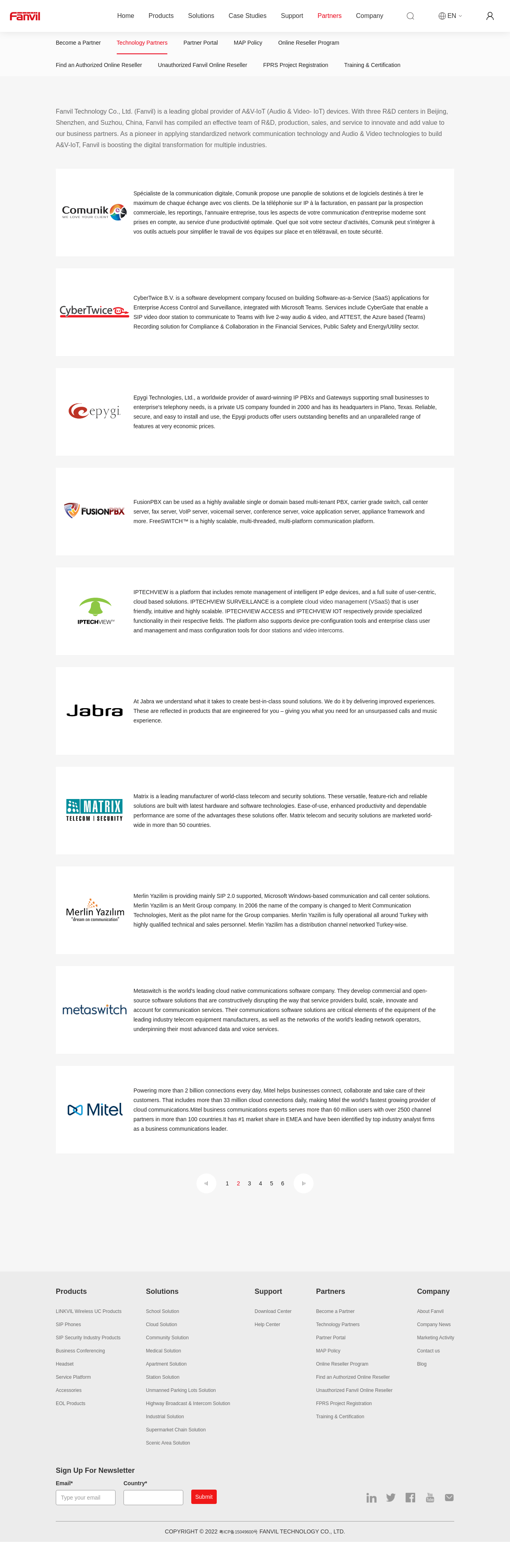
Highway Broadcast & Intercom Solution (188, 1415)
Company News (434, 1336)
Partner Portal (200, 46)
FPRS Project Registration (295, 74)
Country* (135, 1495)
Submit (204, 1508)
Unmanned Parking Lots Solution (181, 1402)
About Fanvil (430, 1323)
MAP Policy (248, 46)
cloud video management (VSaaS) (347, 613)
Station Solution (162, 1389)
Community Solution (167, 1349)
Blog (422, 1375)
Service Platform (73, 1389)
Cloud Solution (161, 1336)
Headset (65, 1375)
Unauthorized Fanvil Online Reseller (202, 74)
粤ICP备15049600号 (238, 1542)
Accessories (69, 1402)
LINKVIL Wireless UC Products (89, 1323)
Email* (64, 1495)
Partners (329, 15)
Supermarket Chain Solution (176, 1441)
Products (161, 15)
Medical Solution (163, 1362)
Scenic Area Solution (168, 1454)
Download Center (273, 1323)
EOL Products (70, 1415)
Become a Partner (78, 46)
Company (369, 15)
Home (125, 15)
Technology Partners (142, 46)
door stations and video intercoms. (301, 642)
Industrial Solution (165, 1428)
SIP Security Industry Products (88, 1349)
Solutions (201, 15)
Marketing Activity (435, 1349)
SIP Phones (68, 1336)
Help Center (267, 1336)
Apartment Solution (166, 1375)
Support (292, 15)
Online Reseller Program (308, 46)
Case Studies (248, 15)
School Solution (162, 1323)
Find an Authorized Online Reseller (99, 74)
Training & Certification (372, 74)
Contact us (428, 1362)
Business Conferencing (80, 1362)
